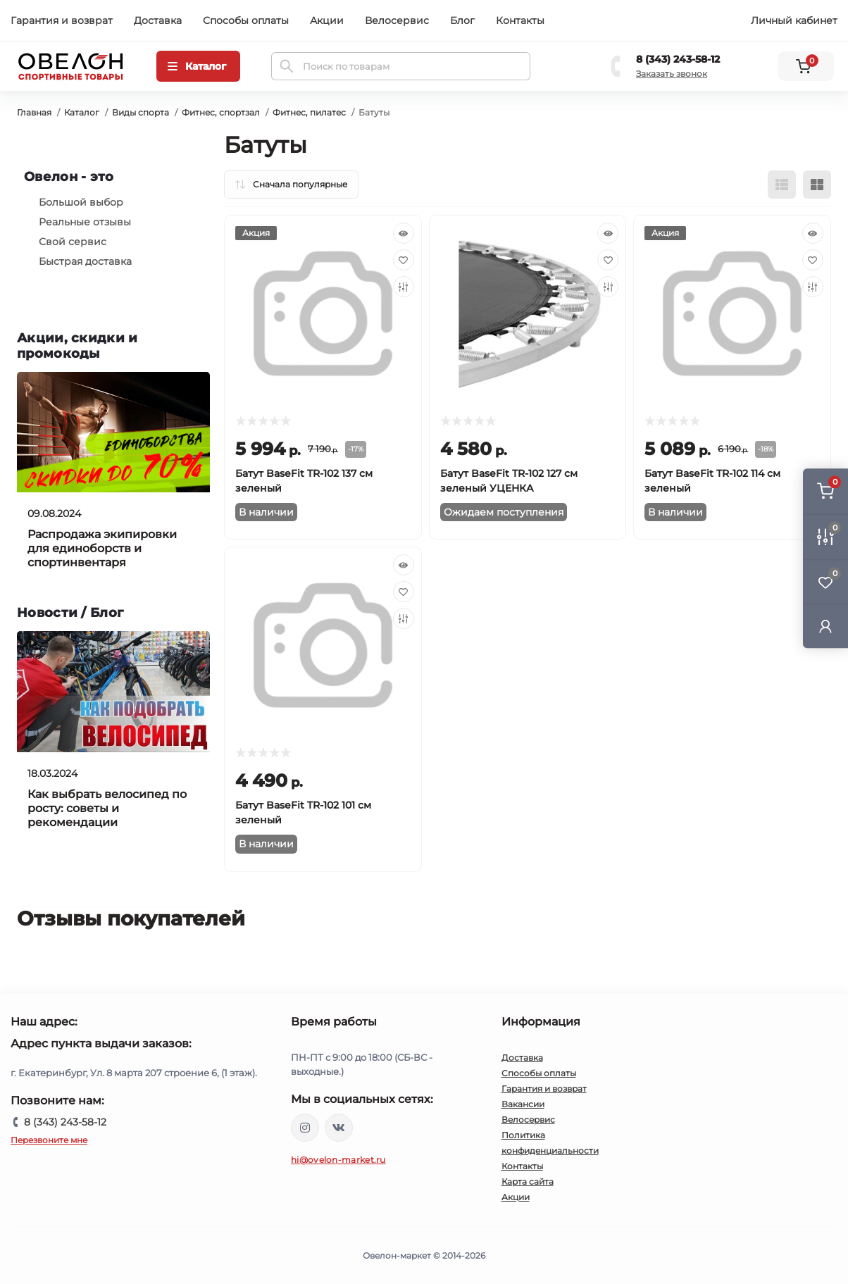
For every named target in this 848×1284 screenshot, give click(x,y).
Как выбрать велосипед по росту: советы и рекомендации (107, 808)
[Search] (286, 66)
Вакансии (522, 1104)
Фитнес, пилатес (309, 112)
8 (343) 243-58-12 (678, 59)
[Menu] (198, 66)
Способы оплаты (246, 20)
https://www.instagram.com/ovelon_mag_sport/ (305, 1127)
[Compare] (403, 286)
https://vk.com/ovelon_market (338, 1127)
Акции (327, 20)
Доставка (158, 20)
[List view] (782, 184)
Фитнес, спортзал (221, 112)
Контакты (520, 20)
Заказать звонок (671, 73)
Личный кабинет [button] (794, 20)
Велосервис (397, 20)
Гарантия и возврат (62, 20)
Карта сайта (527, 1181)
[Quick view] (403, 233)
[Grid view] (817, 184)
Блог (462, 20)
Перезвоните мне (49, 1140)
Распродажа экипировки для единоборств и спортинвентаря (102, 548)
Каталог (81, 112)
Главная (34, 112)
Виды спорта (140, 112)
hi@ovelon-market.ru (338, 1159)
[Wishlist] (403, 259)
